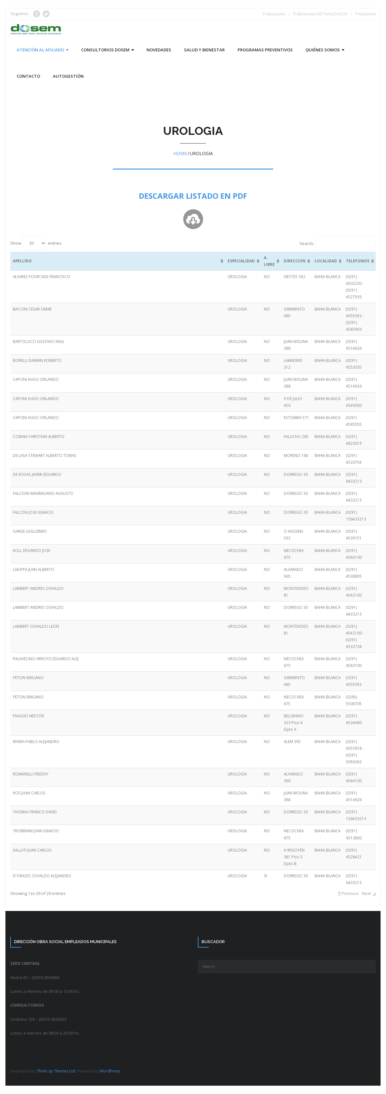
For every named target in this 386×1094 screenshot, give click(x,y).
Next (366, 893)
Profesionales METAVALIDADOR (320, 14)
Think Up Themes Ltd (56, 1071)
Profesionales (274, 14)
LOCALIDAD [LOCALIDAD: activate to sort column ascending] (326, 260)
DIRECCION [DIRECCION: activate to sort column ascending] (295, 260)
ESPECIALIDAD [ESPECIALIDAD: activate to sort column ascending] (241, 260)
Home (180, 153)
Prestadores (365, 14)
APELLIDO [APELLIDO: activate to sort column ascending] (22, 260)
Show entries (36, 243)
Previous (350, 893)
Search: (337, 243)
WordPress (110, 1071)
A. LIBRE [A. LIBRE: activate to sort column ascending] (269, 261)
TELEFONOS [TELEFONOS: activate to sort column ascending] (357, 260)
